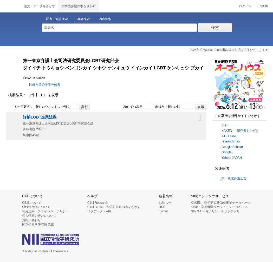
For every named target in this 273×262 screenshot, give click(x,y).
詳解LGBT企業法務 (40, 117)
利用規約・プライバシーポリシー (45, 211)
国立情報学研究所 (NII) (38, 224)
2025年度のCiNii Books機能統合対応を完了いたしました (229, 50)
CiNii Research (97, 203)
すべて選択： (20, 106)
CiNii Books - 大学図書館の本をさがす (114, 207)
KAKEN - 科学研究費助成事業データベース (221, 203)
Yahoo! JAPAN (232, 158)
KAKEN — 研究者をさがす (240, 131)
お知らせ (165, 203)
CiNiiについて (31, 203)
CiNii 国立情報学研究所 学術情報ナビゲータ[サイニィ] (10, 6)
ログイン (245, 6)
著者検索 (83, 19)
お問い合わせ (31, 220)
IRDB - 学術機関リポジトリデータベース (219, 207)
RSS (162, 207)
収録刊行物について (36, 207)
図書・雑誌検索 (57, 19)
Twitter (163, 211)
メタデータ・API (99, 211)
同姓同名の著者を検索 (44, 84)
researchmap (231, 141)
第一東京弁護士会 (234, 178)
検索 (215, 27)
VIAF (225, 125)
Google (227, 152)
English (263, 6)
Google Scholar (232, 147)
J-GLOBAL (229, 136)
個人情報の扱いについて (39, 216)
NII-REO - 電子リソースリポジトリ (215, 211)
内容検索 (105, 19)
